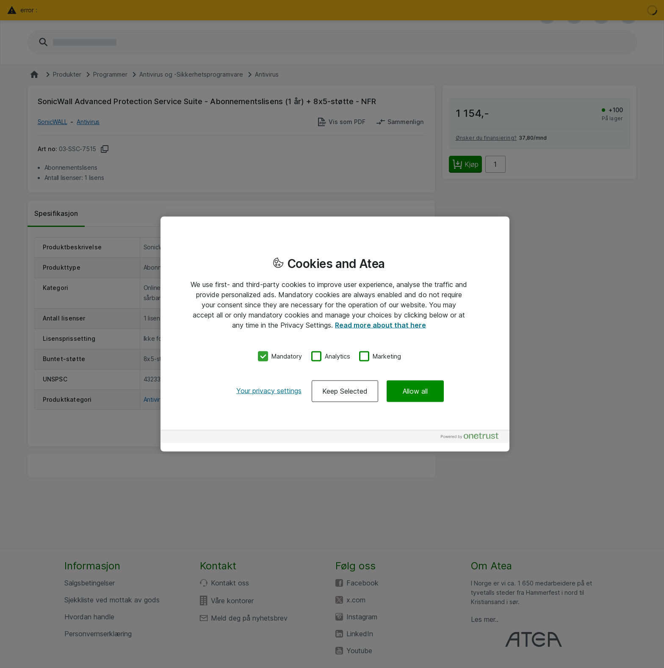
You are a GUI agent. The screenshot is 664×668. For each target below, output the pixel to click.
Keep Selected (345, 390)
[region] (334, 334)
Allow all (415, 390)
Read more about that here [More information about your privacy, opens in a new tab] (380, 325)
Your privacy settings (269, 390)
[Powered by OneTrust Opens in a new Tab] (473, 437)
